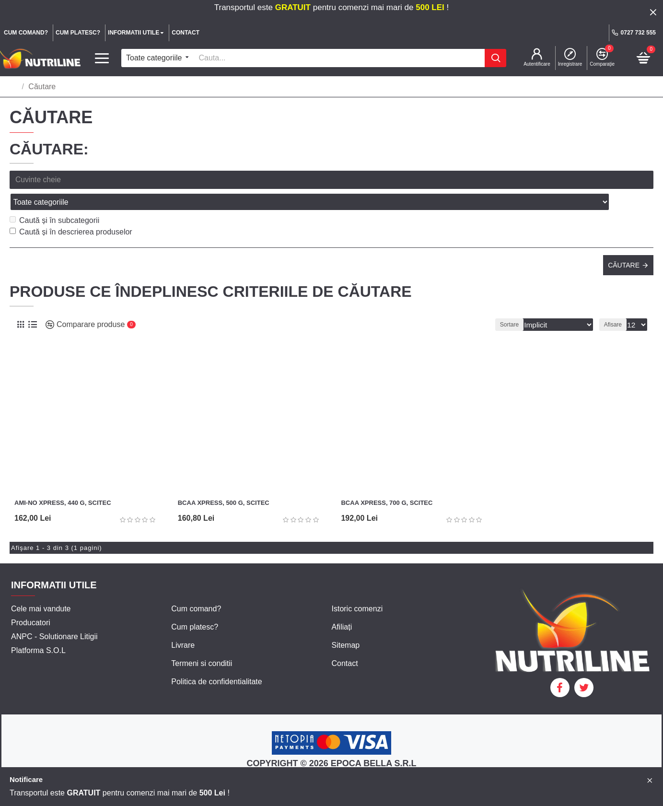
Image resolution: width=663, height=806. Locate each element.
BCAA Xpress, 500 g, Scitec (223, 481)
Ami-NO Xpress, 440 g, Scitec (62, 481)
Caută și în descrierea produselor (71, 211)
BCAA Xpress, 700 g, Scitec (386, 481)
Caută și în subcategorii (54, 199)
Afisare (615, 303)
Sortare (518, 303)
